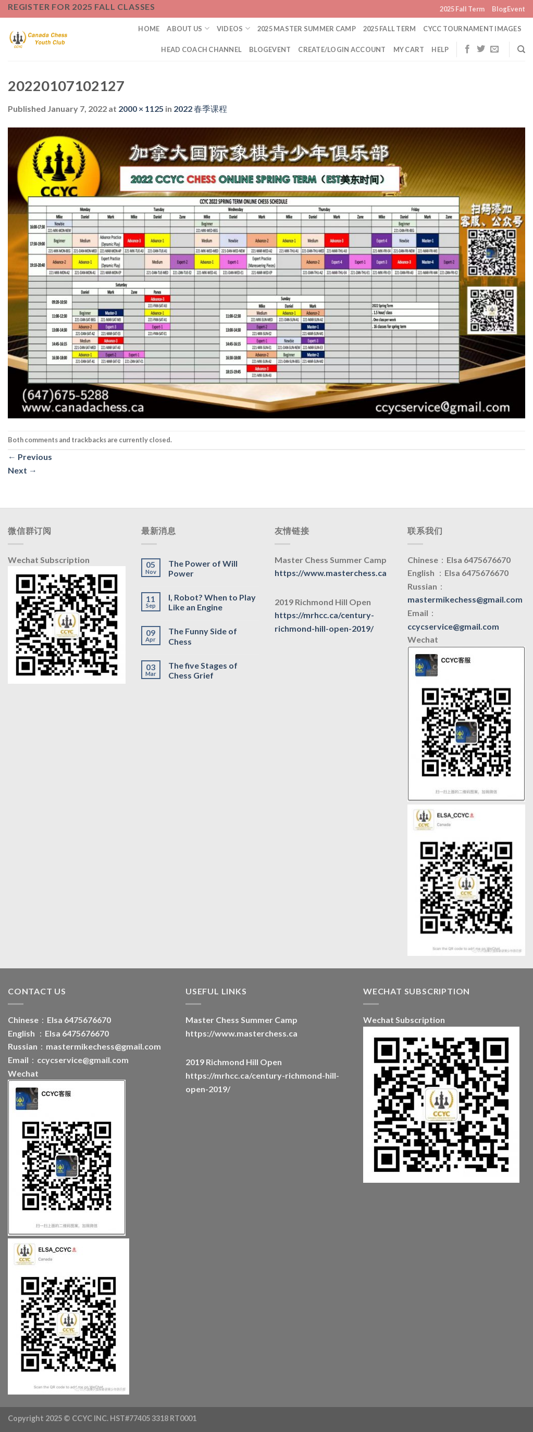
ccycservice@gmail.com (453, 626)
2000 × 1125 (141, 108)
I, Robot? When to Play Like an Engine (212, 602)
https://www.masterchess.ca (331, 573)
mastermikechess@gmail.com (465, 599)
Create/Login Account (342, 49)
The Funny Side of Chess (202, 636)
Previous (30, 457)
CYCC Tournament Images (472, 28)
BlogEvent (508, 9)
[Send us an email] (494, 49)
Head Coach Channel (201, 49)
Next (22, 470)
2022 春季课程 (200, 108)
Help (440, 49)
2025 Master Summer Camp (306, 28)
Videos (233, 28)
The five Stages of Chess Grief (203, 670)
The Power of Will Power (203, 568)
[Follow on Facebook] (467, 49)
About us (188, 28)
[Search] (521, 49)
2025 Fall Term (462, 9)
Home (148, 28)
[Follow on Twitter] (481, 49)
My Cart (409, 49)
